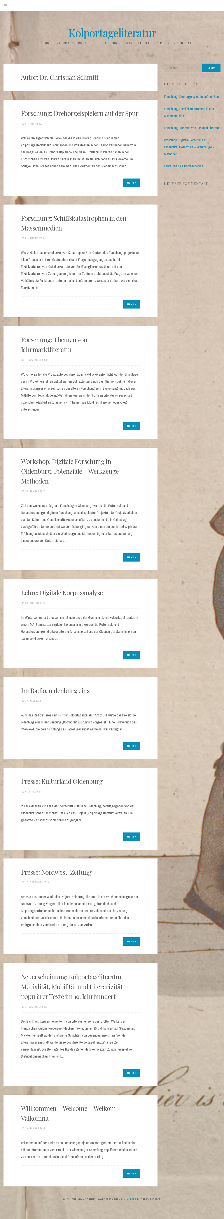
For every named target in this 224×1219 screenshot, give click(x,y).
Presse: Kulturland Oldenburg (62, 781)
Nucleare (130, 1199)
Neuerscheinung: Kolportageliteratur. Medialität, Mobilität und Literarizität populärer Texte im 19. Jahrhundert (72, 986)
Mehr (131, 182)
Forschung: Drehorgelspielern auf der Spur (79, 113)
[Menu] (5, 5)
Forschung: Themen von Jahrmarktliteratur (192, 127)
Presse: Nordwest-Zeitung (56, 872)
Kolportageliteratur (112, 32)
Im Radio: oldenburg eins (55, 690)
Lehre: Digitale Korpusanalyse (62, 592)
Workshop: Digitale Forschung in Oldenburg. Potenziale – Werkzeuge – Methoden (72, 471)
